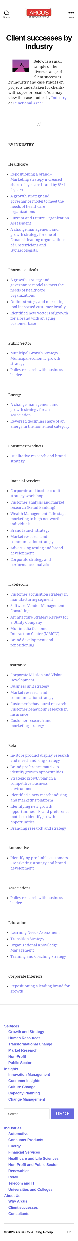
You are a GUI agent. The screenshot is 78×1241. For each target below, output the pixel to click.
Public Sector (20, 1063)
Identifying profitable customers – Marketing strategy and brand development (39, 863)
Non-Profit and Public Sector (33, 1165)
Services (11, 1026)
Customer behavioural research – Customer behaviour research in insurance (39, 709)
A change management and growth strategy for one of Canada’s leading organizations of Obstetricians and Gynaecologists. (38, 240)
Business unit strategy (29, 686)
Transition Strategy (27, 939)
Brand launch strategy (30, 530)
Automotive (18, 1134)
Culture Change (21, 1087)
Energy (14, 1146)
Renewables (18, 1171)
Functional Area (27, 103)
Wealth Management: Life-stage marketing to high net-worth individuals (38, 519)
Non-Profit (17, 1057)
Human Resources (24, 1038)
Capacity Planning (24, 1093)
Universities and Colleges (30, 1189)
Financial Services (24, 1152)
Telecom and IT (21, 1183)
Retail (13, 1177)
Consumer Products (25, 1140)
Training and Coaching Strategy (38, 956)
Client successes (23, 1207)
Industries (12, 1128)
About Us (12, 1196)
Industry (59, 98)
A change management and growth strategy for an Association (34, 409)
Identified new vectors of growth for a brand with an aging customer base (39, 318)
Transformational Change (30, 1044)
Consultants (18, 1214)
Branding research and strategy (38, 828)
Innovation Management (29, 1075)
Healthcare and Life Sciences (33, 1158)
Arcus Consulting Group (34, 1232)
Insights (11, 1069)
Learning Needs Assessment (35, 932)
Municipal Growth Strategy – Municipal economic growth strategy (35, 358)
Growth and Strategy (26, 1032)
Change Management (26, 1099)
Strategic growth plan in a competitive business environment (33, 783)
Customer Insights (25, 1081)
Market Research (22, 1050)
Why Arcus (17, 1201)
